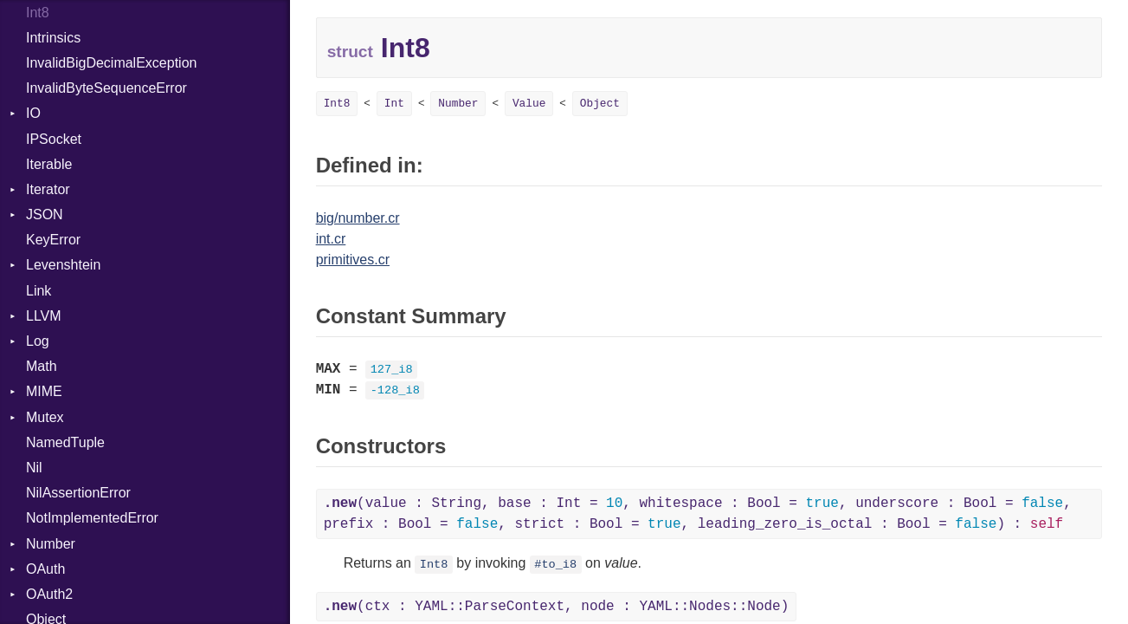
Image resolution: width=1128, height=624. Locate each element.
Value (528, 103)
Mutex (45, 417)
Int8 (337, 103)
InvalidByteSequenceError (106, 88)
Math (41, 366)
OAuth (45, 569)
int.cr (331, 238)
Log (37, 341)
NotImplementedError (92, 517)
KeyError (53, 239)
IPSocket (53, 139)
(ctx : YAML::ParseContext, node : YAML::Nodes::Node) (557, 606)
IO (33, 113)
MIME (44, 391)
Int (394, 103)
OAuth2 (49, 594)
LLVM (43, 316)
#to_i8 (555, 564)
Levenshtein (63, 264)
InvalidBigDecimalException (111, 62)
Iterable (49, 164)
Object (600, 103)
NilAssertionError (78, 492)
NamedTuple (65, 442)
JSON (44, 214)
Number (50, 543)
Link (38, 290)
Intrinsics (53, 37)
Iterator (48, 189)
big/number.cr (358, 218)
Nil (34, 467)
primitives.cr (353, 259)
